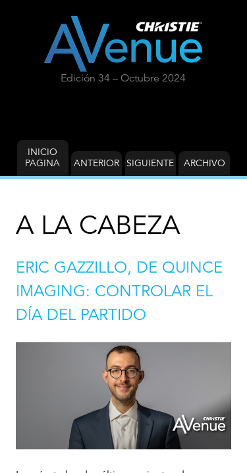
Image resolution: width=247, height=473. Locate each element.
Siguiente (150, 163)
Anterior (96, 163)
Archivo (204, 163)
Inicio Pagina (42, 157)
